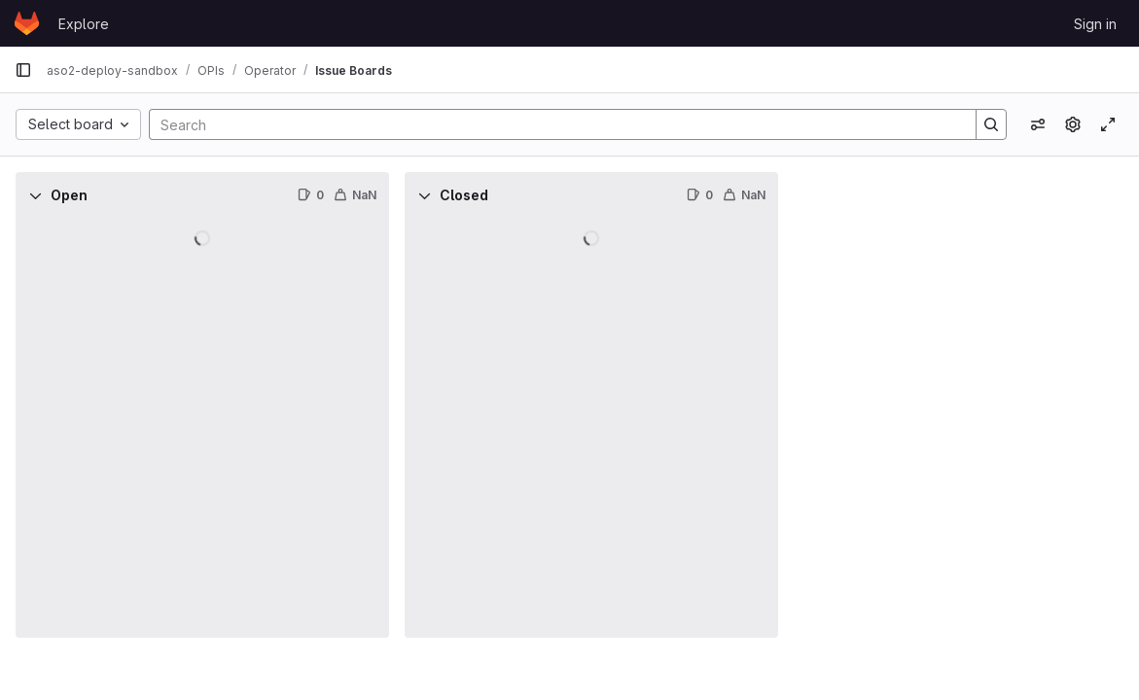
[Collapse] (35, 195)
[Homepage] (27, 23)
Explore (83, 24)
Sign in (1095, 24)
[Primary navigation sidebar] (23, 70)
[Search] (552, 124)
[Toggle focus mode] (1107, 124)
